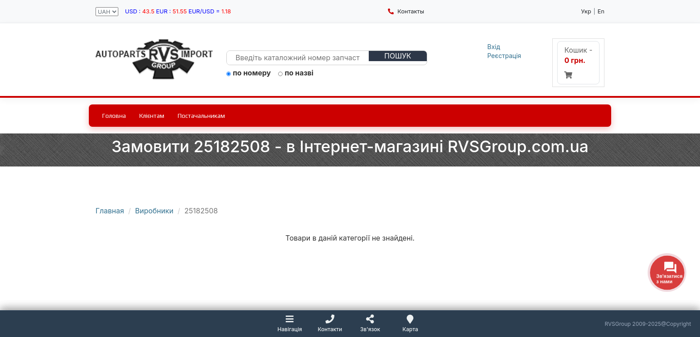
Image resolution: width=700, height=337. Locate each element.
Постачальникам (201, 115)
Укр (586, 11)
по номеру (248, 73)
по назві (296, 73)
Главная (110, 210)
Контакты (406, 11)
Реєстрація (504, 55)
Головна (114, 115)
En (601, 11)
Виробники (154, 210)
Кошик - (578, 62)
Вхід (494, 46)
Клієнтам (151, 115)
